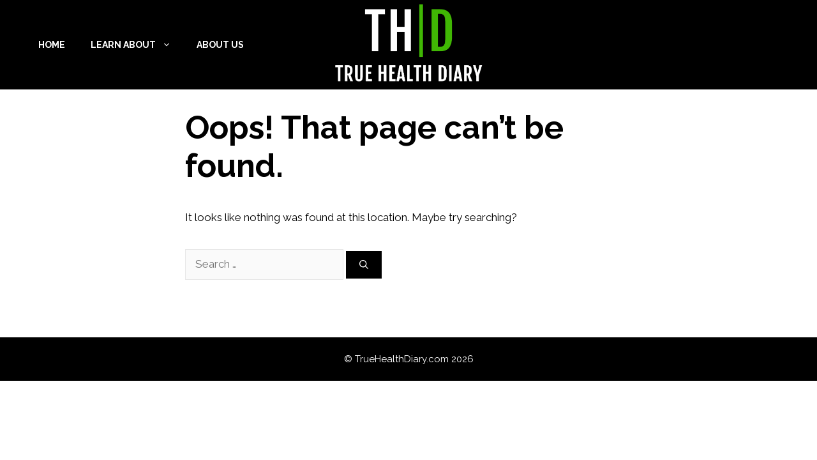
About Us (220, 45)
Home (51, 45)
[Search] (364, 265)
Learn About (137, 45)
